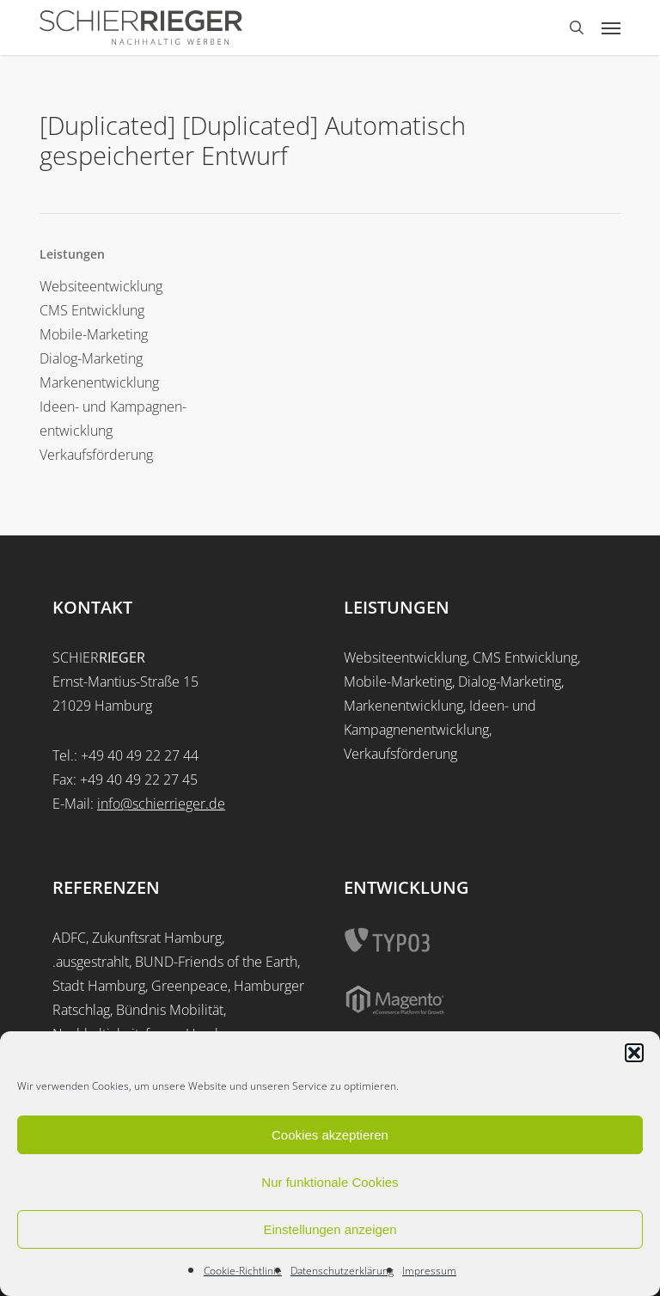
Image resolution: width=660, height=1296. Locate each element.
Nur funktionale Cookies (329, 1182)
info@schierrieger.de (161, 803)
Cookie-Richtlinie (243, 1270)
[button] (634, 1052)
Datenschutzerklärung (342, 1270)
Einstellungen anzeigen (329, 1229)
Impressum (429, 1270)
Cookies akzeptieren (330, 1135)
